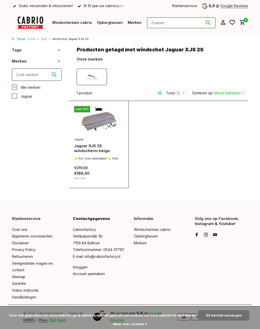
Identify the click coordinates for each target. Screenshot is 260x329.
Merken (134, 22)
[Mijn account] (223, 22)
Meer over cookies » (130, 324)
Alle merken (26, 87)
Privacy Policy (24, 249)
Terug (18, 39)
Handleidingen (24, 297)
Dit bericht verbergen (224, 315)
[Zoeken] (181, 22)
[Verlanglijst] (232, 23)
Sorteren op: (202, 93)
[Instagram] (206, 235)
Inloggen (80, 267)
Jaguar (22, 96)
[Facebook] (197, 235)
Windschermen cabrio (72, 22)
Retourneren (22, 256)
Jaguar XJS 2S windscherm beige (92, 148)
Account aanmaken (89, 274)
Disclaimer (20, 243)
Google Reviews (234, 6)
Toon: (171, 93)
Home (33, 39)
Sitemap (18, 277)
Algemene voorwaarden (32, 236)
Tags (46, 39)
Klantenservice (184, 6)
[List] (160, 93)
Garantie (19, 283)
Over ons (19, 229)
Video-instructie (25, 290)
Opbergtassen (110, 22)
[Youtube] (215, 235)
